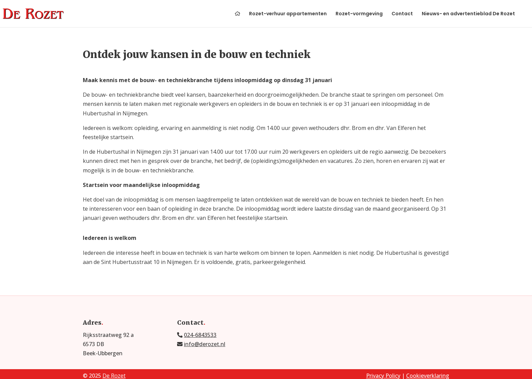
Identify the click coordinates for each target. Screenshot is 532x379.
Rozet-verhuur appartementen (288, 14)
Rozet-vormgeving (359, 14)
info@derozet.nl (204, 344)
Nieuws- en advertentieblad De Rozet (468, 14)
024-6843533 (200, 335)
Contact (402, 14)
